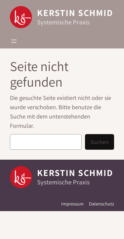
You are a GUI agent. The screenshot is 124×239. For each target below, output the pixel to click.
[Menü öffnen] (14, 41)
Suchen (99, 142)
